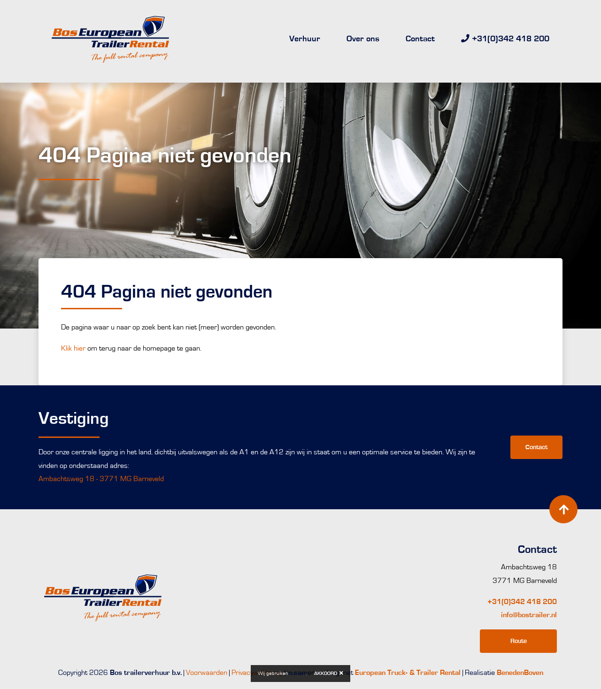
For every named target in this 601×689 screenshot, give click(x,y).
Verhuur (304, 39)
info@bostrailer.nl (529, 615)
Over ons (363, 39)
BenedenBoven (520, 672)
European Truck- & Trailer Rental (408, 672)
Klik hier (73, 348)
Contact (420, 39)
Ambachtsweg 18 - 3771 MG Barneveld (101, 478)
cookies (298, 673)
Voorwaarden (206, 672)
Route (518, 640)
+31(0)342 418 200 (522, 601)
